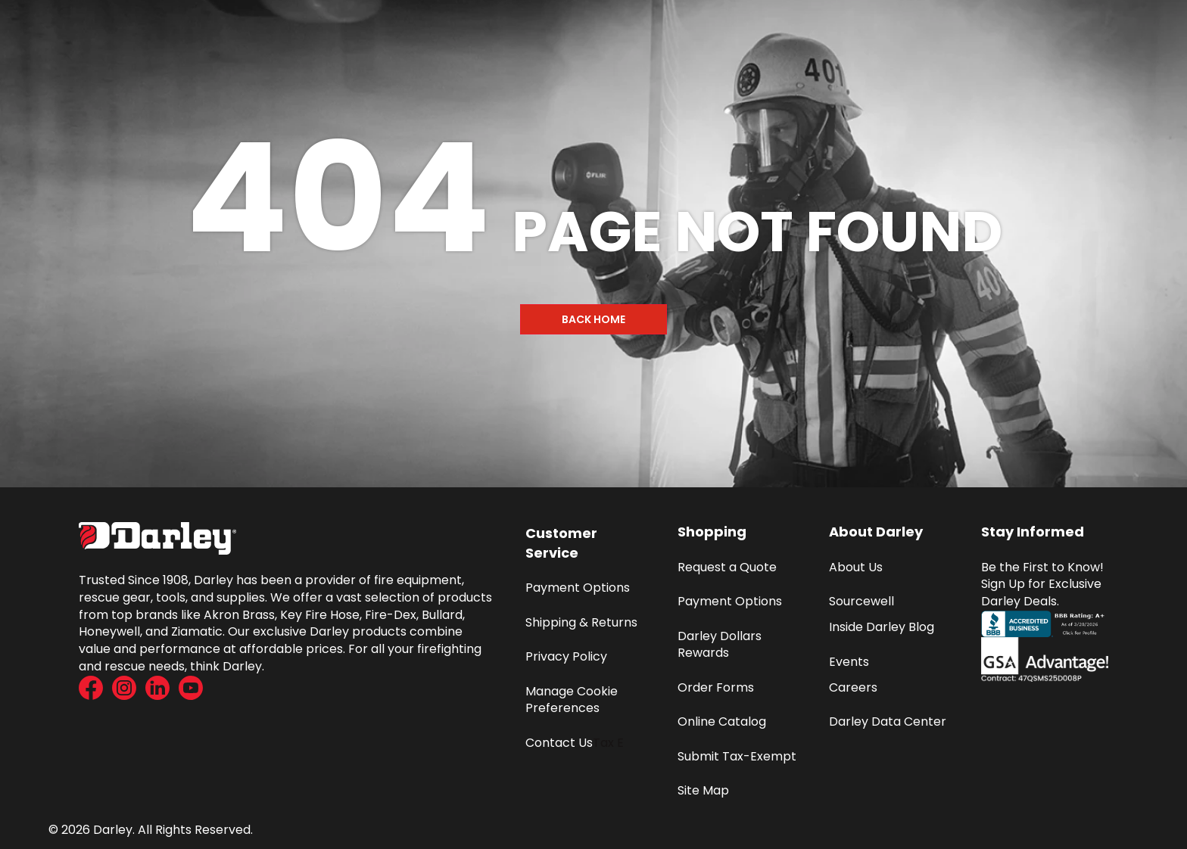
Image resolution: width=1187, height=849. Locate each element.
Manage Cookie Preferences (573, 700)
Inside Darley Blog (881, 627)
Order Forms (716, 687)
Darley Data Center (887, 721)
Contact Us (559, 742)
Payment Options (577, 587)
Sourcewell (861, 601)
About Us (856, 567)
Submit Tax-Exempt (737, 756)
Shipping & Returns (581, 622)
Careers (853, 687)
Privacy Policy (566, 656)
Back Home (593, 319)
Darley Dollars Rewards (721, 644)
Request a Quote (727, 567)
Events (849, 661)
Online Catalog (722, 721)
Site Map (703, 790)
